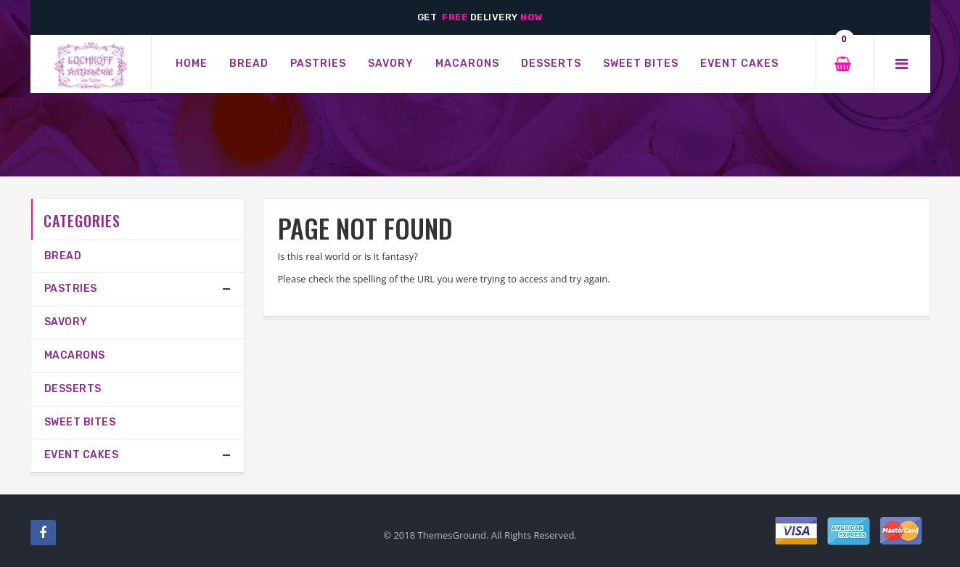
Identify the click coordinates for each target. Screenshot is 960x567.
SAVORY (66, 322)
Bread (63, 256)
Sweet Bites (80, 422)
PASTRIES (70, 288)
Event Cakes (81, 455)
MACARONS (74, 355)
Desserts (73, 389)
